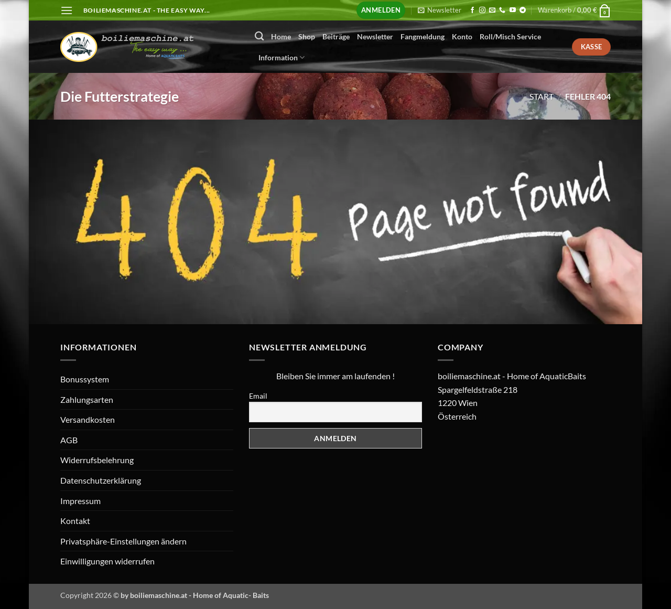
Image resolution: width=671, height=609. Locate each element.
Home (281, 36)
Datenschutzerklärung (100, 480)
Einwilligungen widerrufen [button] (107, 561)
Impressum (80, 501)
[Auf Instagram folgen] (482, 10)
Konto (462, 36)
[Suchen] (259, 36)
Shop (306, 36)
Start (541, 96)
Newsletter (375, 36)
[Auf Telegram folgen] (523, 10)
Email (258, 395)
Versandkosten (87, 419)
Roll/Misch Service (510, 36)
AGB (69, 440)
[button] (66, 10)
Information (281, 57)
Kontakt (75, 521)
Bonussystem (84, 379)
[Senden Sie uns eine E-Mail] (492, 10)
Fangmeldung (423, 36)
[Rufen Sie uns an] (502, 10)
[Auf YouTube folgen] (513, 10)
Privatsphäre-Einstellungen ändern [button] (123, 541)
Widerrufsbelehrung (97, 460)
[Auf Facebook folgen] (472, 10)
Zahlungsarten (86, 399)
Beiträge (336, 36)
